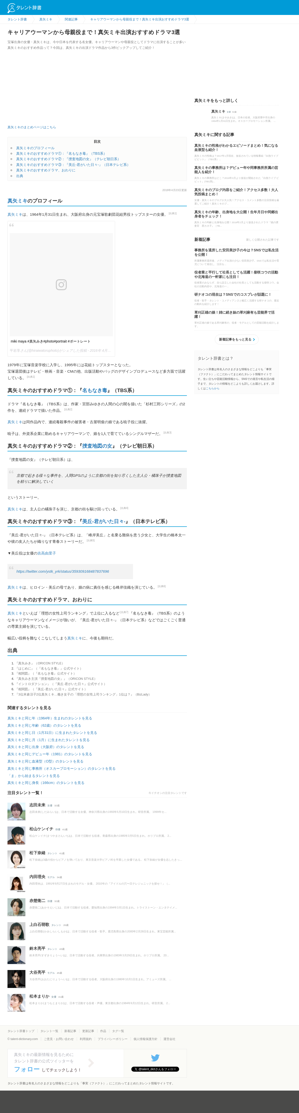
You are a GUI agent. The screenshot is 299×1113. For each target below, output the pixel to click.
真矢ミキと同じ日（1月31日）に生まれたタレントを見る (52, 733)
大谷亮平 (37, 972)
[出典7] (124, 612)
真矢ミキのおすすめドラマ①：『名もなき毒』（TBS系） (61, 153)
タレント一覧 (49, 1031)
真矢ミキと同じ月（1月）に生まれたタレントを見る (48, 740)
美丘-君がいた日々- (103, 521)
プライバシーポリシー (113, 1039)
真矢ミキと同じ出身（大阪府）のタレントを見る (45, 747)
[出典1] (173, 213)
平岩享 (15, 350)
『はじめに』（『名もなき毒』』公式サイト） (49, 668)
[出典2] (68, 409)
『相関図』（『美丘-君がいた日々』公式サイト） (51, 689)
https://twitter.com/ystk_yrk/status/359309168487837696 (62, 571)
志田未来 (37, 805)
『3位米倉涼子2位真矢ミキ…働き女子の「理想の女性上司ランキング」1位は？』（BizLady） (83, 694)
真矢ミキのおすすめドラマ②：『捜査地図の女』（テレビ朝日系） (68, 159)
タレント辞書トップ (20, 1031)
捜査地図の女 (97, 446)
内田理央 (37, 877)
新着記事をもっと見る (235, 339)
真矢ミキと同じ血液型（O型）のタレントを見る (45, 761)
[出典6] (162, 586)
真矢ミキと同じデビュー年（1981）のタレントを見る (49, 754)
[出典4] (124, 508)
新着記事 (70, 1031)
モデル (51, 877)
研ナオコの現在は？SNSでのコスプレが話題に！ (233, 294)
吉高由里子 (46, 553)
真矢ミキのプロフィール (35, 148)
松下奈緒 (37, 853)
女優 (49, 805)
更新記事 (88, 1031)
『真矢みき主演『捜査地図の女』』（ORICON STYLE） (56, 679)
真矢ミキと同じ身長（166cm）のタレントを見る (45, 783)
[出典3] (167, 432)
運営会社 (169, 1039)
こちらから (213, 388)
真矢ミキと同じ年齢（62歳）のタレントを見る (44, 725)
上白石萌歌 (39, 924)
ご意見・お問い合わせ (59, 1039)
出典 (19, 176)
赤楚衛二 (37, 901)
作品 (103, 1031)
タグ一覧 (118, 1031)
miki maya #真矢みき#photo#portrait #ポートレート (51, 341)
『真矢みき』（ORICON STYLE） (40, 663)
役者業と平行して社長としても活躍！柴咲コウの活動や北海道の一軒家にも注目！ (236, 274)
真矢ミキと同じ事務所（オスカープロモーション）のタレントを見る (61, 768)
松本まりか (39, 996)
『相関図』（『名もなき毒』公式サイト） (45, 673)
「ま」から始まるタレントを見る (33, 776)
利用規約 (86, 1039)
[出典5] (91, 540)
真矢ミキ (17, 201)
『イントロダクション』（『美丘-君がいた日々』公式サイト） (61, 684)
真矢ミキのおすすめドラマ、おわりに (45, 170)
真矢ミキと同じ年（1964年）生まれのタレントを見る (49, 718)
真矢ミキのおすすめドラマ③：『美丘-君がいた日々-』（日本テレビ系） (73, 165)
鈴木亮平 (37, 948)
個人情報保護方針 (145, 1039)
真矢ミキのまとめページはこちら (31, 127)
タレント (52, 853)
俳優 (57, 829)
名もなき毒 (94, 390)
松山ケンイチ (41, 829)
